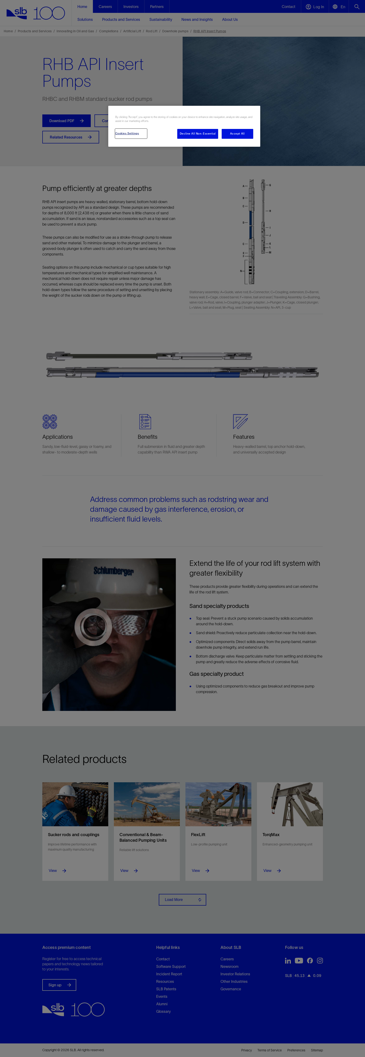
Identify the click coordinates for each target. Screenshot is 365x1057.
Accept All (237, 133)
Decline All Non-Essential (198, 133)
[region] (184, 126)
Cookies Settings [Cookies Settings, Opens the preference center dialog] (127, 133)
